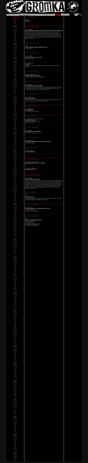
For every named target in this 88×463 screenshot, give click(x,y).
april (15, 37)
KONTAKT (50, 15)
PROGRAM (23, 14)
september (15, 30)
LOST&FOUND (40, 15)
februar (15, 22)
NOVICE (31, 14)
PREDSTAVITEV (12, 15)
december (15, 27)
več (25, 22)
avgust (15, 32)
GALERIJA (65, 14)
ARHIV (57, 15)
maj (15, 36)
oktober (15, 29)
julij (15, 33)
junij (15, 34)
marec (15, 38)
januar (15, 23)
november (15, 28)
